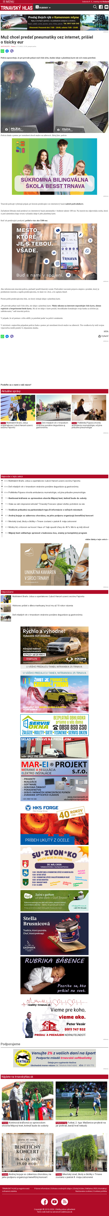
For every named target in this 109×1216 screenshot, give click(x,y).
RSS (95, 1188)
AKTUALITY (5, 46)
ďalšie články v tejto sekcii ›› (96, 539)
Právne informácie (41, 1188)
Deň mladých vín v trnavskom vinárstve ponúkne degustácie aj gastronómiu (52, 425)
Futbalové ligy (61, 1123)
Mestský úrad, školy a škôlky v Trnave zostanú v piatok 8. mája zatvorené (42, 521)
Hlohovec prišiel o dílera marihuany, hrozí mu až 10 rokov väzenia (42, 605)
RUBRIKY (43, 7)
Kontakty (102, 1188)
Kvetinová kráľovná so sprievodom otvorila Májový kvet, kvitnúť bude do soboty (48, 498)
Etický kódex (79, 1188)
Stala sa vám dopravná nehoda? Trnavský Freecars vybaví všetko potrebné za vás (47, 504)
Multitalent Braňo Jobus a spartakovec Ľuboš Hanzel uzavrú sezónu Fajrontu (17, 425)
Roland (106, 1)
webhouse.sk (66, 1212)
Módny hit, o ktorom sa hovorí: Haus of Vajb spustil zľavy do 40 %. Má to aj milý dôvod (49, 527)
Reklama (89, 1188)
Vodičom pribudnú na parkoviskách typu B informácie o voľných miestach (45, 510)
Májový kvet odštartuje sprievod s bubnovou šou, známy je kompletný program (48, 533)
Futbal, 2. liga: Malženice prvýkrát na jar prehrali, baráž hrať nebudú (81, 1124)
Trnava (13, 46)
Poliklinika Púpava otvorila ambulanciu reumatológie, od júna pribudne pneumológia (87, 425)
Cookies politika (100, 1191)
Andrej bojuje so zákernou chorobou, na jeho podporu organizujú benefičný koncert (51, 515)
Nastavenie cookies (84, 1191)
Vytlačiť (103, 336)
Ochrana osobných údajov (61, 1188)
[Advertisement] (24, 362)
